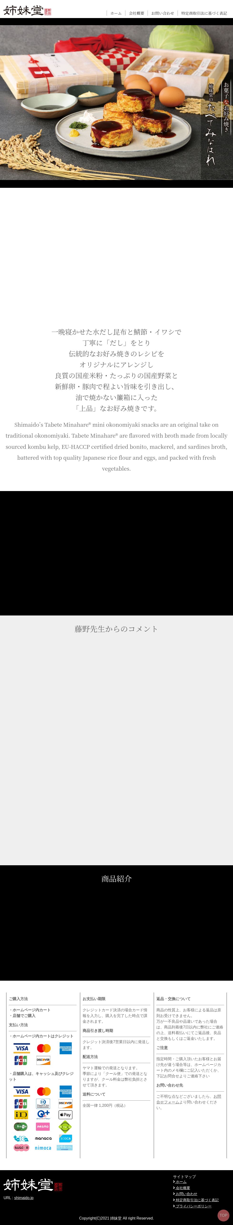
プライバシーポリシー (192, 1206)
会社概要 (136, 13)
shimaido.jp (24, 1198)
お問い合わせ (162, 13)
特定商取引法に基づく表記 (204, 13)
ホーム (116, 13)
